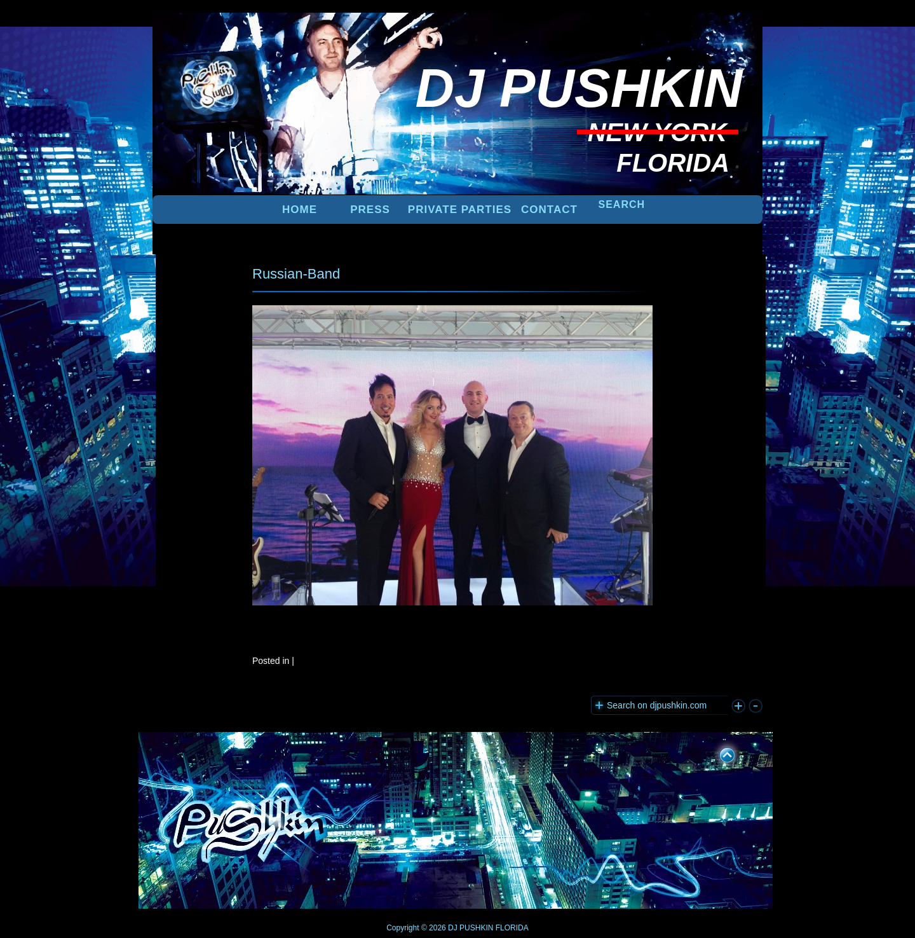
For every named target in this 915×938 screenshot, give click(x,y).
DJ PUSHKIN (470, 927)
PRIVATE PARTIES (460, 209)
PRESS (370, 209)
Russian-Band (296, 274)
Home (299, 209)
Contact (549, 209)
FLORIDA (512, 927)
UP (718, 753)
